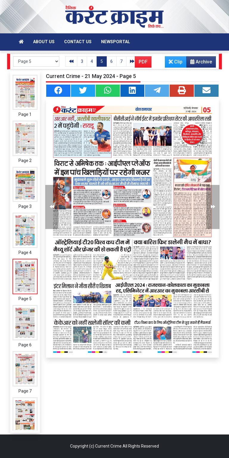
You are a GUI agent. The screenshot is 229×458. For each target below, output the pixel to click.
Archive (199, 63)
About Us (44, 41)
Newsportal (115, 41)
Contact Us (78, 41)
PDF (143, 62)
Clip (175, 62)
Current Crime (108, 446)
